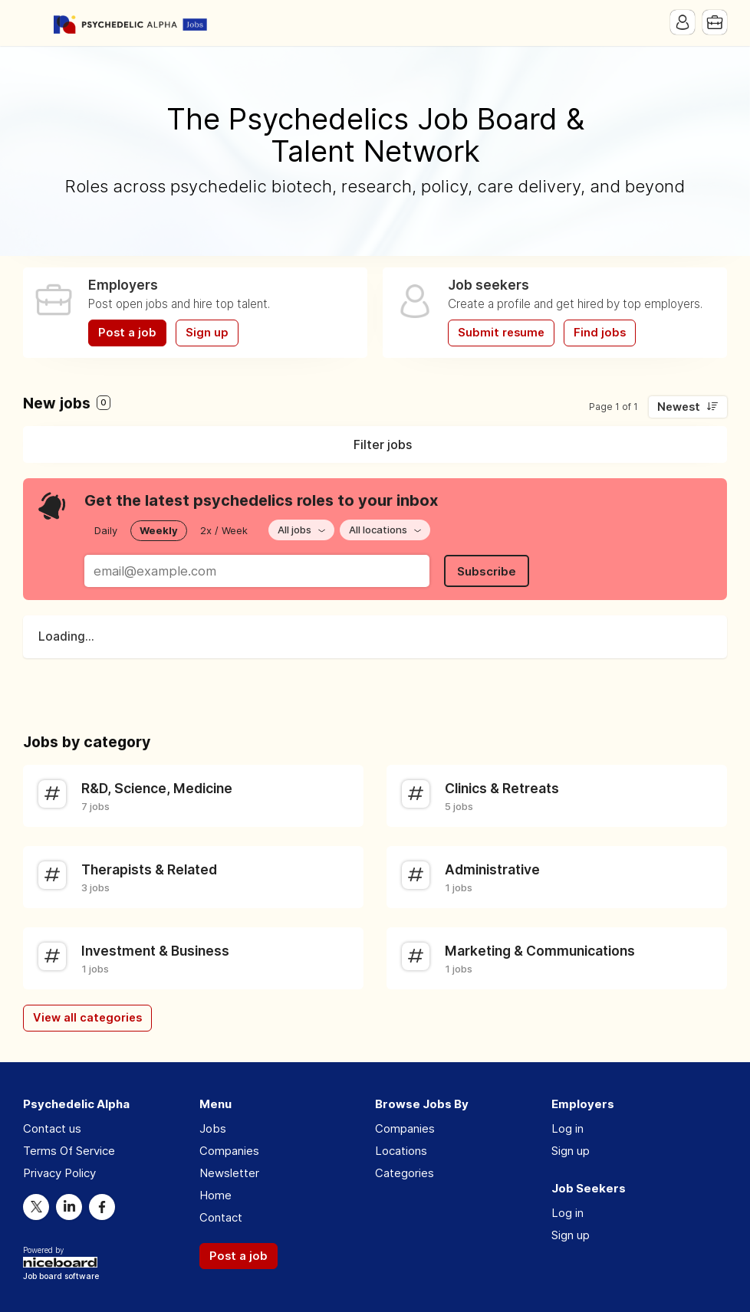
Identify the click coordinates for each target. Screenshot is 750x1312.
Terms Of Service (69, 1150)
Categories (404, 1173)
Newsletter (229, 1173)
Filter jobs (383, 444)
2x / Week (224, 530)
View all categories (87, 1018)
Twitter (36, 1207)
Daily (105, 530)
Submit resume (501, 332)
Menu (34, 22)
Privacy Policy (59, 1173)
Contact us (52, 1128)
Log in (567, 1128)
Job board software (61, 1277)
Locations (401, 1150)
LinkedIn (69, 1207)
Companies (229, 1150)
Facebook (102, 1207)
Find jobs (600, 332)
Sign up (207, 332)
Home (215, 1195)
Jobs (212, 1128)
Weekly (159, 530)
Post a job (127, 332)
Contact (220, 1217)
